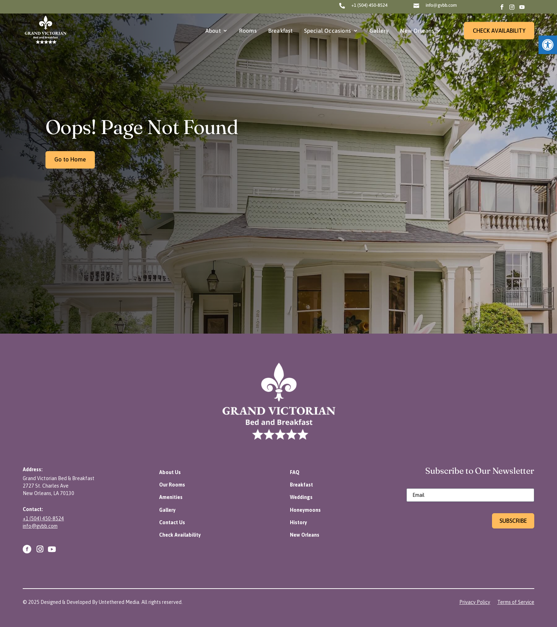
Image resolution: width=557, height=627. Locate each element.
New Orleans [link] (417, 30)
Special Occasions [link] (327, 30)
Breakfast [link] (280, 30)
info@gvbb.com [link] (441, 5)
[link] (548, 45)
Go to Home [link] (70, 159)
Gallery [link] (379, 30)
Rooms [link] (248, 30)
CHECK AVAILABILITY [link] (499, 30)
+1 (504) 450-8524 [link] (369, 5)
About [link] (213, 30)
